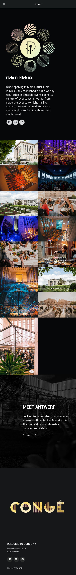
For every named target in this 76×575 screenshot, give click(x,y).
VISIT (29, 435)
